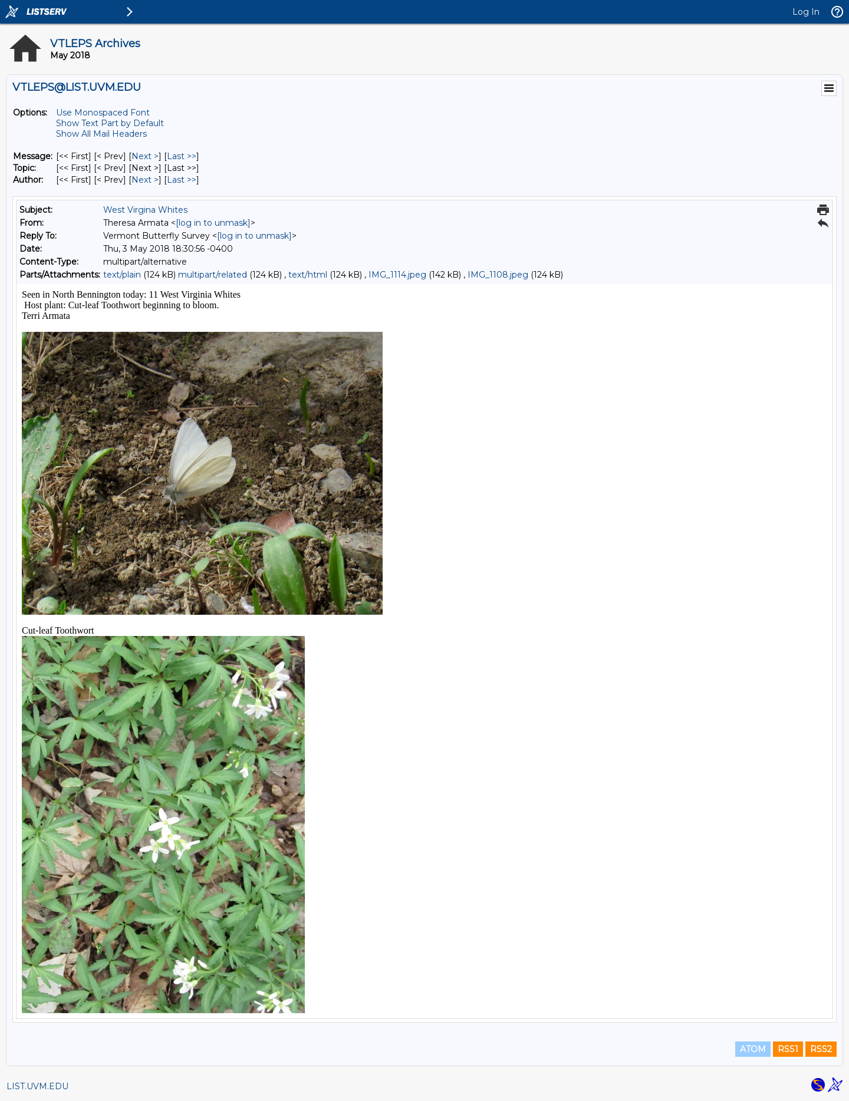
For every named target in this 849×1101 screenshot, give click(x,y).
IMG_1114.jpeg (397, 274)
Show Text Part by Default (110, 123)
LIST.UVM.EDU (37, 1086)
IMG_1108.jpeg (498, 274)
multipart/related (212, 274)
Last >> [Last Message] (181, 156)
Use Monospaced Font (103, 112)
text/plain (122, 274)
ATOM (753, 1049)
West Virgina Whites (145, 210)
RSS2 (821, 1049)
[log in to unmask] (213, 222)
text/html (307, 274)
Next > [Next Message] (145, 156)
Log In (806, 11)
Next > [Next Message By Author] (145, 179)
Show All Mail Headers (101, 133)
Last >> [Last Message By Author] (181, 179)
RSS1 (788, 1049)
